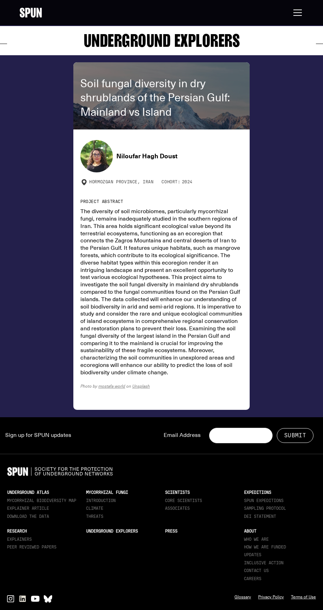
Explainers (19, 539)
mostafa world (111, 386)
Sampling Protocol (265, 508)
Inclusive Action (264, 562)
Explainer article (28, 508)
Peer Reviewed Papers (31, 547)
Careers (252, 578)
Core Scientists (183, 500)
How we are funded (265, 547)
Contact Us (256, 570)
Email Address (182, 435)
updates (252, 554)
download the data (28, 516)
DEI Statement (260, 516)
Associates (177, 508)
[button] (296, 12)
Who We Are (256, 539)
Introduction (101, 500)
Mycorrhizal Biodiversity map (41, 500)
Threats (94, 516)
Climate (94, 508)
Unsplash (141, 386)
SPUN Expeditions (264, 500)
